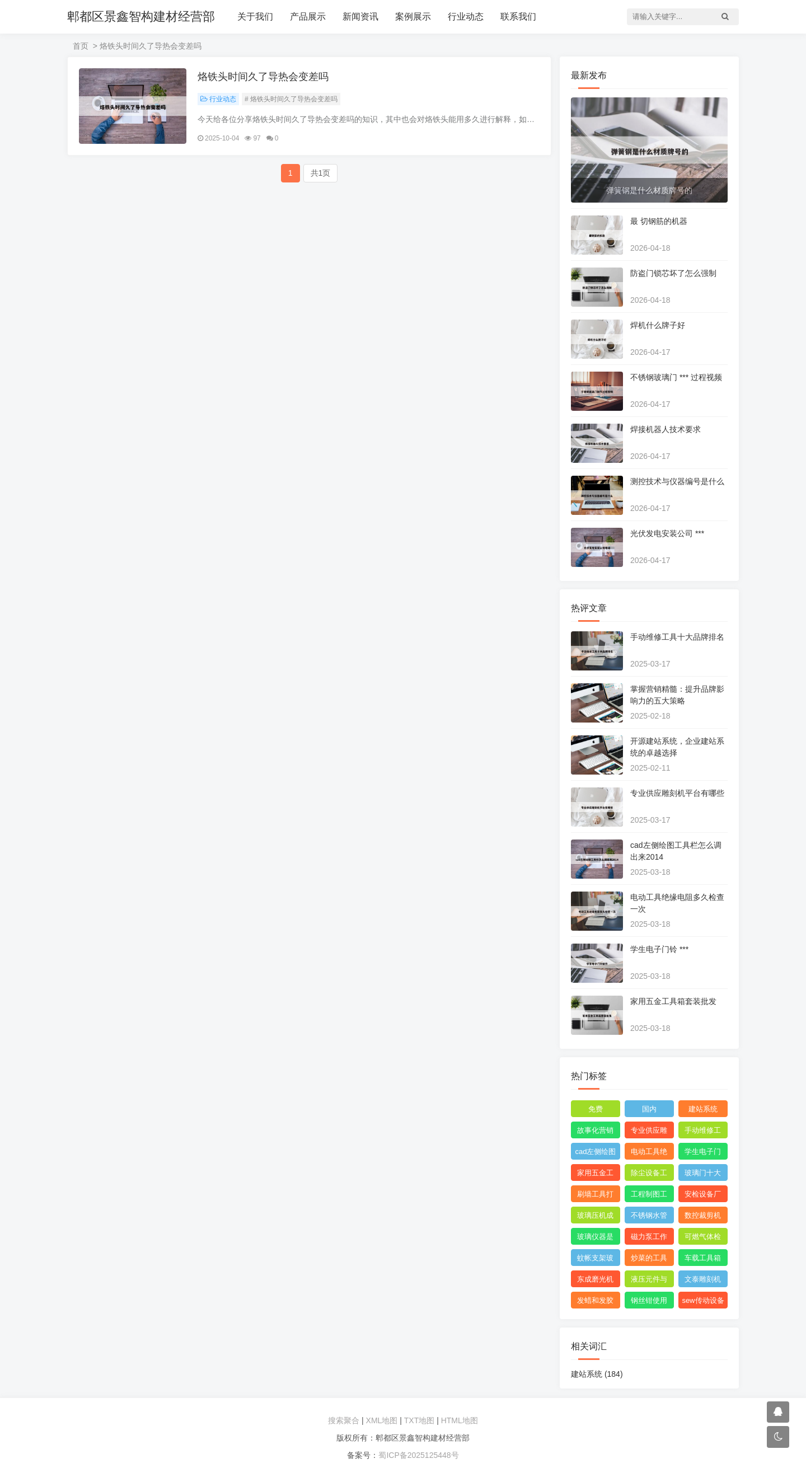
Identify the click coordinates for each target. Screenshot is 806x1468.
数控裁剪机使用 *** (703, 1217)
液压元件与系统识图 (649, 1281)
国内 (649, 1109)
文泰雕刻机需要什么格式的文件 (703, 1281)
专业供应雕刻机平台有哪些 (677, 793)
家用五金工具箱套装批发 (673, 1001)
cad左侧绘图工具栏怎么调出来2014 (595, 1153)
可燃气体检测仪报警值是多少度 (703, 1238)
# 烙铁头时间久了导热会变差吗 (291, 99)
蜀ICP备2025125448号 (418, 1455)
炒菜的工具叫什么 (649, 1260)
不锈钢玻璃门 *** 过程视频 (676, 377)
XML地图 (382, 1420)
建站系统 (703, 1109)
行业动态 (466, 16)
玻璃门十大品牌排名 (703, 1175)
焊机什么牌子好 (657, 325)
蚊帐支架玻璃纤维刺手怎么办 (595, 1260)
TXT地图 (419, 1420)
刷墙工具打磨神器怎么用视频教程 (595, 1196)
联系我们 (518, 16)
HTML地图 (459, 1420)
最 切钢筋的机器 (658, 221)
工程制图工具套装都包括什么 (649, 1196)
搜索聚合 (343, 1420)
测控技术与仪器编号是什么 (677, 481)
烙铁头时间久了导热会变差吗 (263, 76)
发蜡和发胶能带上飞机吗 (595, 1302)
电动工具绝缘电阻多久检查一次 (649, 1153)
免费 (595, 1109)
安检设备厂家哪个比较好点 (703, 1196)
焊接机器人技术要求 (665, 429)
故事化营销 (595, 1130)
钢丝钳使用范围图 (649, 1302)
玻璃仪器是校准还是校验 (595, 1238)
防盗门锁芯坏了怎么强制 (673, 273)
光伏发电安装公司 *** (667, 533)
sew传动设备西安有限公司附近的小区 (703, 1302)
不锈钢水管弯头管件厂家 (649, 1217)
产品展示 (308, 16)
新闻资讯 (360, 16)
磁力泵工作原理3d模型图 (649, 1238)
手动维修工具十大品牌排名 (677, 636)
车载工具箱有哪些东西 (703, 1260)
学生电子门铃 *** (659, 949)
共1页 (321, 172)
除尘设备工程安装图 (649, 1175)
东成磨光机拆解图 (595, 1281)
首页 (80, 45)
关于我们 (255, 16)
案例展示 (413, 16)
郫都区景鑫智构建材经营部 (141, 17)
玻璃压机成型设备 (595, 1217)
